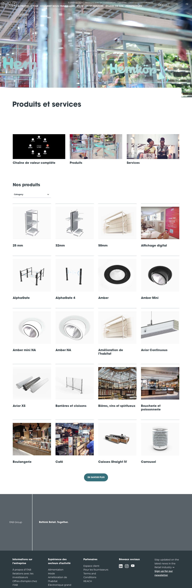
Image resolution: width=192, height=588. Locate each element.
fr (187, 4)
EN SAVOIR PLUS (96, 477)
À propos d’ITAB (21, 569)
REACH (87, 581)
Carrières (122, 2)
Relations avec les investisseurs (100, 2)
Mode (51, 573)
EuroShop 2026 (75, 2)
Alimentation (55, 569)
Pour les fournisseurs (95, 569)
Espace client (91, 566)
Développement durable (141, 2)
